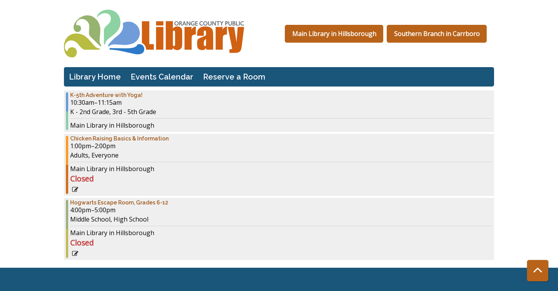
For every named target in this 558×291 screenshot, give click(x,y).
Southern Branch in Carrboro (437, 33)
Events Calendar (162, 76)
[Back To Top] (537, 270)
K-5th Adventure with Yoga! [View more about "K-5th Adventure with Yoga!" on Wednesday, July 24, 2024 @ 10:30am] (106, 95)
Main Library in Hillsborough (334, 33)
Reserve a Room (234, 76)
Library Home (95, 76)
